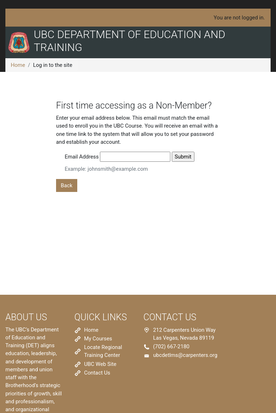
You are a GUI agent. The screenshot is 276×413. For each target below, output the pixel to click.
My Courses (98, 338)
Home (18, 65)
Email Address (82, 156)
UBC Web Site (100, 364)
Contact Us (97, 373)
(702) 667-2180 (171, 346)
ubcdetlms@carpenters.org (185, 355)
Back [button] (67, 185)
